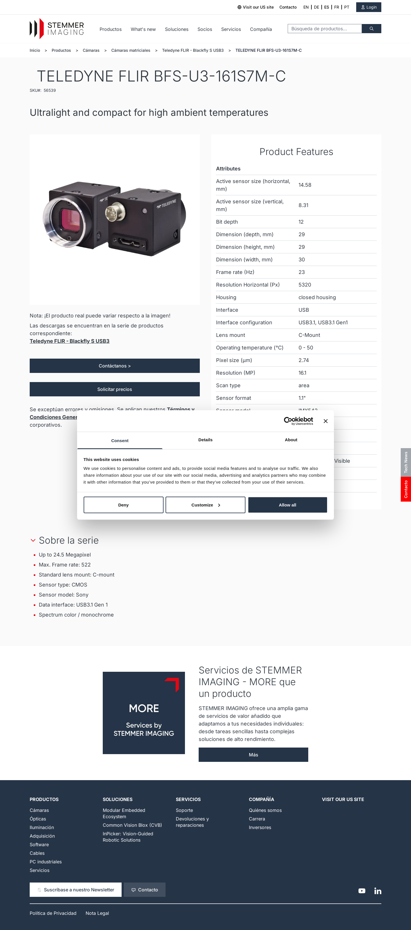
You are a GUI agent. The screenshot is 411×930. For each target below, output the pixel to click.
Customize (206, 504)
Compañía (261, 29)
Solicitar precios (114, 389)
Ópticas (38, 819)
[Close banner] (326, 421)
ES (326, 7)
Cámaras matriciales (130, 50)
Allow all (287, 504)
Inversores (260, 827)
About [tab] (291, 439)
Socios (205, 29)
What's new (143, 29)
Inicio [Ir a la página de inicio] (35, 50)
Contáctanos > (115, 366)
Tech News (405, 462)
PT (346, 7)
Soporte (184, 810)
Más (253, 755)
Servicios (231, 29)
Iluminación (42, 827)
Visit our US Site (343, 799)
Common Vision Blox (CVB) (132, 825)
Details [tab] (205, 439)
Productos (111, 29)
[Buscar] (371, 28)
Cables (37, 853)
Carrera (257, 819)
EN (306, 7)
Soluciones (176, 29)
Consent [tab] (120, 440)
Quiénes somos (265, 810)
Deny (123, 504)
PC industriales (46, 862)
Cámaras (91, 50)
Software (39, 844)
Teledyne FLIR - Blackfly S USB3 (193, 50)
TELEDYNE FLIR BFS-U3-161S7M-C (268, 50)
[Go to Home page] (57, 28)
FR (336, 7)
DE (316, 7)
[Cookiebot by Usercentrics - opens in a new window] (288, 421)
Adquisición (42, 836)
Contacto (288, 7)
